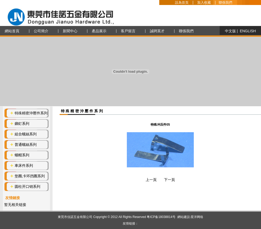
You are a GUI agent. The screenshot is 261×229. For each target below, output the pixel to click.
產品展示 (99, 31)
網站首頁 (12, 31)
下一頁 (169, 180)
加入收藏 (204, 2)
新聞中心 (70, 31)
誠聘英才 (157, 31)
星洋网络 (197, 217)
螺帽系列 (22, 155)
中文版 (230, 31)
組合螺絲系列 (26, 134)
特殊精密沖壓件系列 (31, 113)
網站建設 (183, 217)
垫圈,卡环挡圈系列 (30, 176)
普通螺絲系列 (26, 144)
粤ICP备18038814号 (161, 217)
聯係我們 (225, 2)
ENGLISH (248, 31)
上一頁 (151, 180)
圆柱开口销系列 (27, 186)
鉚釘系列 (22, 123)
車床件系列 (24, 165)
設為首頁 (182, 2)
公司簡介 (41, 31)
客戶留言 (128, 31)
